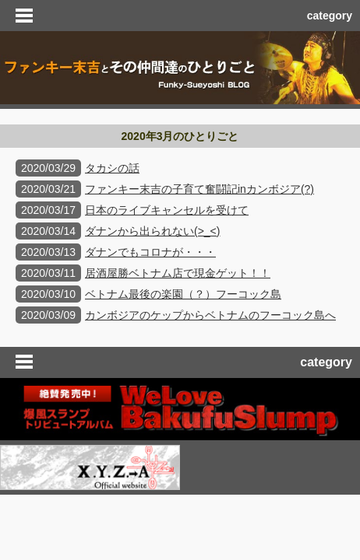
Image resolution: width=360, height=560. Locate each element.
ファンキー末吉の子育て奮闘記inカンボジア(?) (199, 189)
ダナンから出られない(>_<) (152, 231)
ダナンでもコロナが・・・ (150, 252)
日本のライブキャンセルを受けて (167, 210)
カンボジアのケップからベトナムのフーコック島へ (210, 315)
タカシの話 (112, 168)
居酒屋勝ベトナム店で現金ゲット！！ (177, 273)
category (329, 15)
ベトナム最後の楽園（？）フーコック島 (183, 294)
